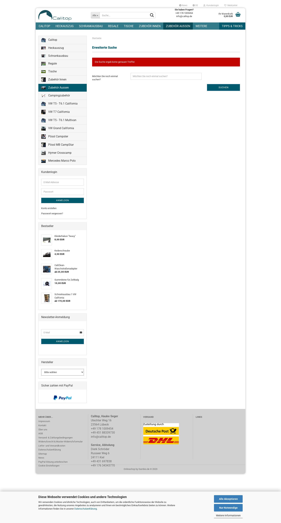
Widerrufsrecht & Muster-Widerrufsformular (60, 443)
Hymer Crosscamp (56, 155)
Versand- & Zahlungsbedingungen (55, 439)
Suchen (223, 89)
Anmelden (62, 202)
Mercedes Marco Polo (58, 163)
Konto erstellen (48, 210)
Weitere (201, 26)
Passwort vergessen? (52, 215)
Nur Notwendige (228, 507)
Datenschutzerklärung (85, 508)
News (183, 5)
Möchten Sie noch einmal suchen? (105, 80)
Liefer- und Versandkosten (51, 447)
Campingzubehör (55, 97)
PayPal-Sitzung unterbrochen (53, 463)
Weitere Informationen (228, 515)
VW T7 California (55, 114)
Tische (129, 26)
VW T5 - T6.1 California (59, 105)
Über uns (42, 431)
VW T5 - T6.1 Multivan (58, 122)
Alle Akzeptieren (228, 498)
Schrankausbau (91, 26)
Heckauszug (65, 26)
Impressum (44, 423)
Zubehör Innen (150, 26)
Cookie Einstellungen (48, 467)
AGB (40, 435)
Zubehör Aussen (178, 26)
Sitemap (42, 455)
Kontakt (42, 427)
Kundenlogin (211, 5)
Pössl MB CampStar (57, 147)
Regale (113, 26)
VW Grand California (57, 130)
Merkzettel (230, 5)
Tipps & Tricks (232, 26)
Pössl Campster (54, 138)
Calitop (44, 26)
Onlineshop (129, 471)
